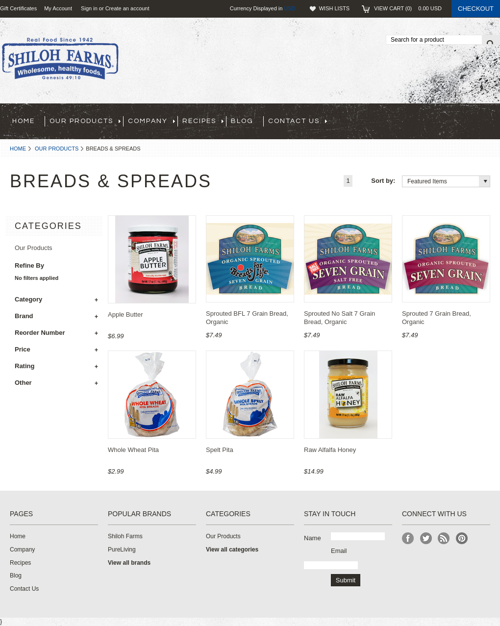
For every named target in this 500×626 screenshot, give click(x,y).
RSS (444, 538)
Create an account (127, 8)
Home (18, 148)
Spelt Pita (219, 449)
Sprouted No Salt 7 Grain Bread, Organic (339, 318)
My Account (58, 8)
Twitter (426, 538)
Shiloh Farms (125, 536)
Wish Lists (334, 8)
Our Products (56, 148)
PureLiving (122, 549)
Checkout (476, 8)
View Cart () (408, 8)
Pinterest (462, 538)
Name (312, 538)
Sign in (89, 8)
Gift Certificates (18, 8)
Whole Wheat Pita (133, 449)
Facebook (408, 538)
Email (339, 550)
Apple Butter (125, 314)
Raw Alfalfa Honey (330, 449)
